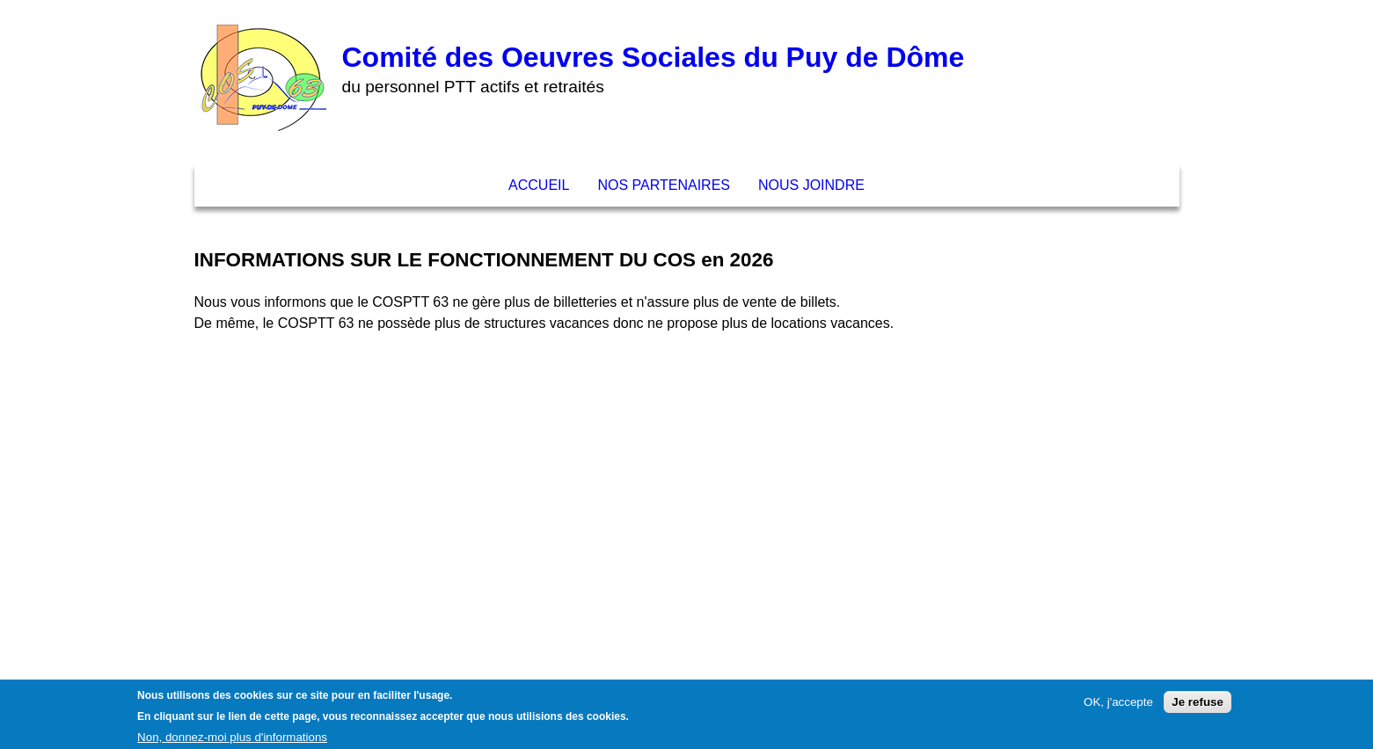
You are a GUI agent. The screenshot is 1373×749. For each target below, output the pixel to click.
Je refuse (1197, 706)
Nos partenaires (663, 185)
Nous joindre (811, 185)
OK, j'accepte (1118, 706)
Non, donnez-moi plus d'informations (232, 740)
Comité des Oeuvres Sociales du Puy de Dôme (653, 57)
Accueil (538, 185)
